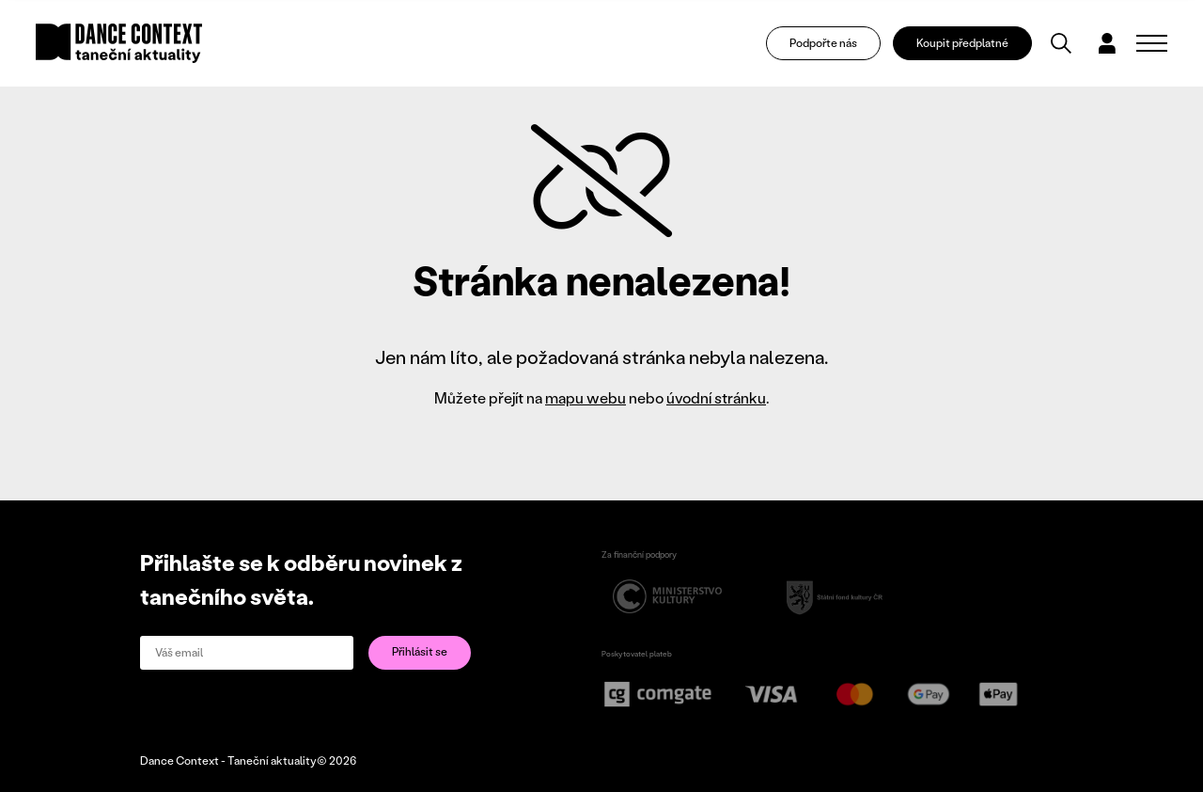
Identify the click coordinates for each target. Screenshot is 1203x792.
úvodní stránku (716, 397)
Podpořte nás (823, 43)
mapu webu (585, 397)
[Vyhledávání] (1061, 43)
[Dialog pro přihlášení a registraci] (1107, 43)
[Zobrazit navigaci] (1151, 43)
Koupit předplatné (962, 43)
